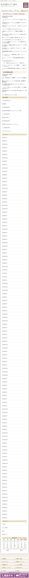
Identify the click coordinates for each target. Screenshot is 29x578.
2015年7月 (4, 327)
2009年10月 (5, 500)
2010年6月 (4, 473)
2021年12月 (5, 205)
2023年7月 (4, 178)
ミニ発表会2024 (6, 127)
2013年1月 (4, 405)
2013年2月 (4, 402)
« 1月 (7, 550)
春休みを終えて (6, 117)
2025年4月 (4, 154)
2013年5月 (4, 392)
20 (14, 545)
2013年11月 (5, 371)
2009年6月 (4, 514)
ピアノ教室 (4, 94)
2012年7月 (4, 422)
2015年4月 (4, 330)
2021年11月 (5, 208)
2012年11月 (5, 412)
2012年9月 (4, 415)
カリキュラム (5, 561)
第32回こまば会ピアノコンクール (10, 124)
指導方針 (4, 558)
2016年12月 (5, 283)
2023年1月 (4, 185)
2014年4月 (4, 358)
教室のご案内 (19, 558)
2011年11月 (5, 436)
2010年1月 (4, 490)
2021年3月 (4, 218)
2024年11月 (5, 157)
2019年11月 (5, 246)
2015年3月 (4, 334)
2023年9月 (4, 171)
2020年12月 (5, 229)
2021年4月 (4, 215)
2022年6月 (4, 198)
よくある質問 (19, 564)
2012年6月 (4, 426)
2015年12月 (5, 314)
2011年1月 (4, 456)
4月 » (21, 550)
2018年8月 (4, 259)
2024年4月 (4, 164)
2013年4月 (4, 395)
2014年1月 (4, 364)
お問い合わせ (19, 567)
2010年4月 (4, 480)
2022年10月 (5, 188)
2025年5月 (4, 150)
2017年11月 (5, 266)
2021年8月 (4, 212)
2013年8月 (4, 381)
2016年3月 (4, 310)
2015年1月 (4, 341)
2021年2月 (4, 222)
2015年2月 (4, 337)
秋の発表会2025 (6, 107)
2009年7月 (4, 511)
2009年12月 (5, 494)
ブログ (4, 570)
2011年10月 (5, 439)
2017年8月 (4, 273)
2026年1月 (4, 140)
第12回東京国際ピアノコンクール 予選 (11, 110)
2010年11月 (5, 463)
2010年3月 (4, 483)
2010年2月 (4, 487)
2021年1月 (4, 225)
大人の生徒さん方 (6, 100)
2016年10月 (5, 290)
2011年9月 (4, 443)
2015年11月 (5, 317)
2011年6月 (4, 449)
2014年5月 (4, 354)
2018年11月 (5, 256)
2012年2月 (4, 429)
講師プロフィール (20, 561)
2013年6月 (4, 388)
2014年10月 (5, 347)
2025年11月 (5, 144)
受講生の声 (5, 564)
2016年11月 (5, 286)
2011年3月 (4, 453)
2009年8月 (4, 507)
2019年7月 (4, 249)
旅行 (3, 531)
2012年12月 (5, 409)
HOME (18, 570)
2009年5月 (4, 517)
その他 (3, 524)
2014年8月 (4, 351)
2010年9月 (4, 466)
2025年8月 (4, 147)
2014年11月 (5, 344)
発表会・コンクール (7, 567)
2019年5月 (4, 252)
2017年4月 (4, 276)
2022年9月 (4, 191)
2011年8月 (4, 446)
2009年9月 (4, 504)
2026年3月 (4, 137)
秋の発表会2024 (6, 120)
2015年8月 (4, 324)
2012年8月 (4, 419)
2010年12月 (5, 460)
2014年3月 (4, 361)
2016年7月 (4, 300)
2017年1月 (4, 280)
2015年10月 (5, 320)
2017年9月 (4, 269)
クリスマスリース (6, 130)
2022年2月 (4, 201)
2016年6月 (4, 303)
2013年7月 (4, 385)
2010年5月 (4, 476)
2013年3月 (4, 398)
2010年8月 (4, 470)
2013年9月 (4, 378)
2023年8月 (4, 174)
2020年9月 (4, 232)
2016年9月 (4, 293)
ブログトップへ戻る (12, 94)
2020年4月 (4, 235)
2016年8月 (4, 297)
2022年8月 (4, 195)
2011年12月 (5, 432)
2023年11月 (5, 168)
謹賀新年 (4, 103)
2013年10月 (5, 375)
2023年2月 (4, 181)
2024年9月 (4, 161)
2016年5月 (4, 307)
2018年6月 (4, 263)
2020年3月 (4, 239)
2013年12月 (5, 368)
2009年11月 (5, 497)
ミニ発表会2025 (6, 113)
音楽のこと (4, 534)
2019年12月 (5, 242)
